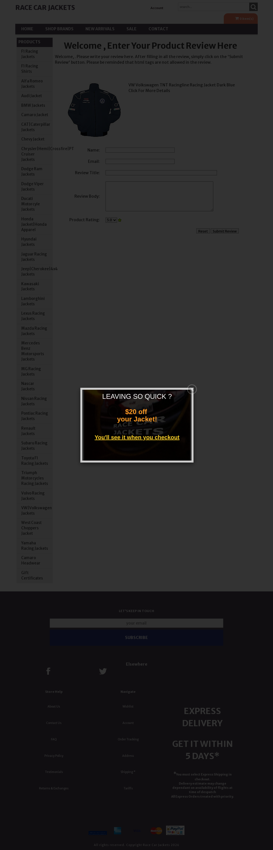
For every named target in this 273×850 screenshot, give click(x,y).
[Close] (192, 388)
